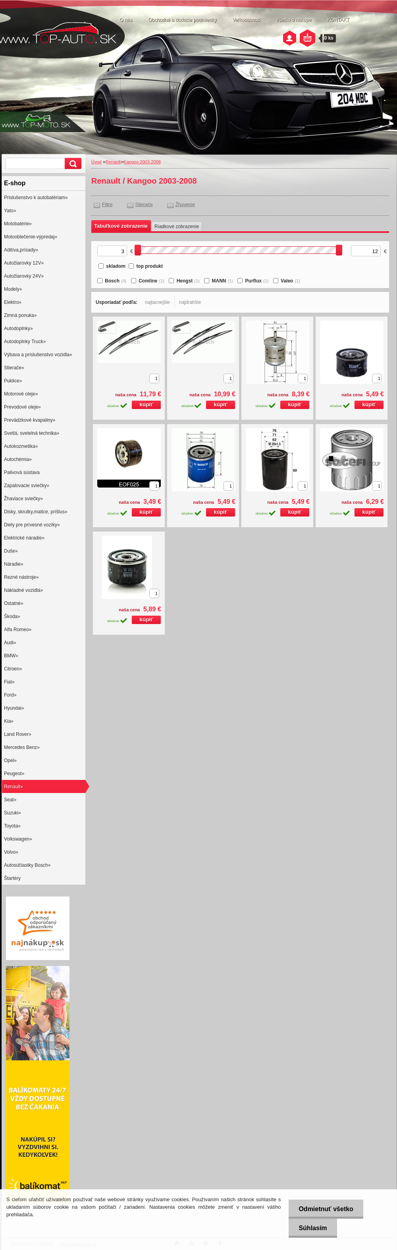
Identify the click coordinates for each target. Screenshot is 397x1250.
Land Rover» (17, 734)
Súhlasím (313, 1228)
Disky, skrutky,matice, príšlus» (35, 512)
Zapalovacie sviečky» (26, 485)
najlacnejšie (157, 302)
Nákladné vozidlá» (23, 590)
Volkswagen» (18, 839)
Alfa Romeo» (17, 629)
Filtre (107, 204)
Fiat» (9, 682)
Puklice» (13, 381)
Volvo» (11, 852)
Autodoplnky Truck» (25, 341)
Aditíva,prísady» (21, 250)
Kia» (8, 721)
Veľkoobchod (246, 20)
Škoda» (12, 616)
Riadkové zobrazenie (176, 226)
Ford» (10, 695)
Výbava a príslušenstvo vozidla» (38, 354)
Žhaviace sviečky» (23, 498)
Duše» (11, 551)
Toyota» (12, 826)
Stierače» (14, 368)
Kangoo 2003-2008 (142, 161)
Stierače (144, 204)
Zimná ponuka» (20, 315)
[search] (72, 163)
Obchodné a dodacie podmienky (182, 20)
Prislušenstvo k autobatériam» (36, 197)
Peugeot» (14, 773)
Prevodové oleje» (22, 407)
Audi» (10, 642)
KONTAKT (338, 20)
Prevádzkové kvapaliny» (29, 420)
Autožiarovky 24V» (24, 276)
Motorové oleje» (21, 394)
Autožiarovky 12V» (24, 263)
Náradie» (13, 564)
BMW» (11, 656)
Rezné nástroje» (21, 577)
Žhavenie (185, 204)
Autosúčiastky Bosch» (27, 865)
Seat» (10, 800)
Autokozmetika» (21, 446)
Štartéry (12, 878)
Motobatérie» (18, 224)
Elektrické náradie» (24, 538)
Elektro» (12, 302)
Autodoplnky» (18, 328)
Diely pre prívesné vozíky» (32, 525)
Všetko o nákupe (293, 20)
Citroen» (13, 669)
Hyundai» (14, 708)
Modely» (13, 289)
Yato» (10, 210)
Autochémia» (18, 459)
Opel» (10, 760)
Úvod (96, 161)
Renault (113, 161)
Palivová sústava (22, 472)
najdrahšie (190, 302)
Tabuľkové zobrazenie (121, 226)
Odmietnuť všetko (326, 1209)
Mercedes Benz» (22, 747)
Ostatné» (13, 603)
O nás (125, 20)
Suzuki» (12, 813)
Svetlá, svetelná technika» (31, 433)
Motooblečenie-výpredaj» (30, 237)
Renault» (13, 786)
